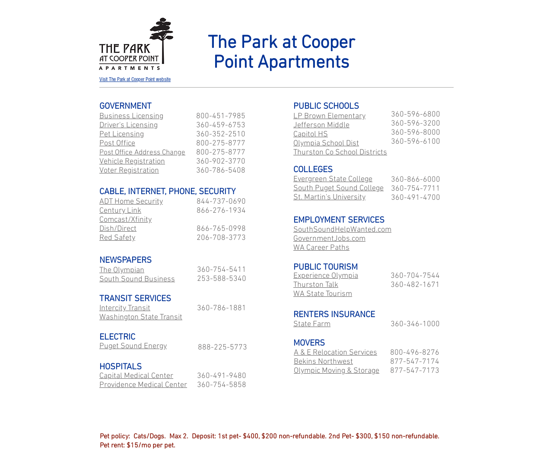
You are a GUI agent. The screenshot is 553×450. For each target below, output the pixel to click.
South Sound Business (137, 279)
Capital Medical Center (136, 376)
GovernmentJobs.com (329, 238)
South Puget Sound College (338, 188)
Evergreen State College (332, 179)
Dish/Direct (118, 228)
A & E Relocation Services (335, 352)
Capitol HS (310, 134)
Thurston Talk (315, 285)
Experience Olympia (325, 275)
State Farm (312, 324)
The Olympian (121, 270)
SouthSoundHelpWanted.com (342, 229)
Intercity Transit (124, 308)
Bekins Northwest (323, 361)
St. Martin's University (329, 197)
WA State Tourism (322, 294)
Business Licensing (131, 116)
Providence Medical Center (143, 385)
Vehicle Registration (132, 161)
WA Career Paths (321, 247)
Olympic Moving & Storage (336, 370)
